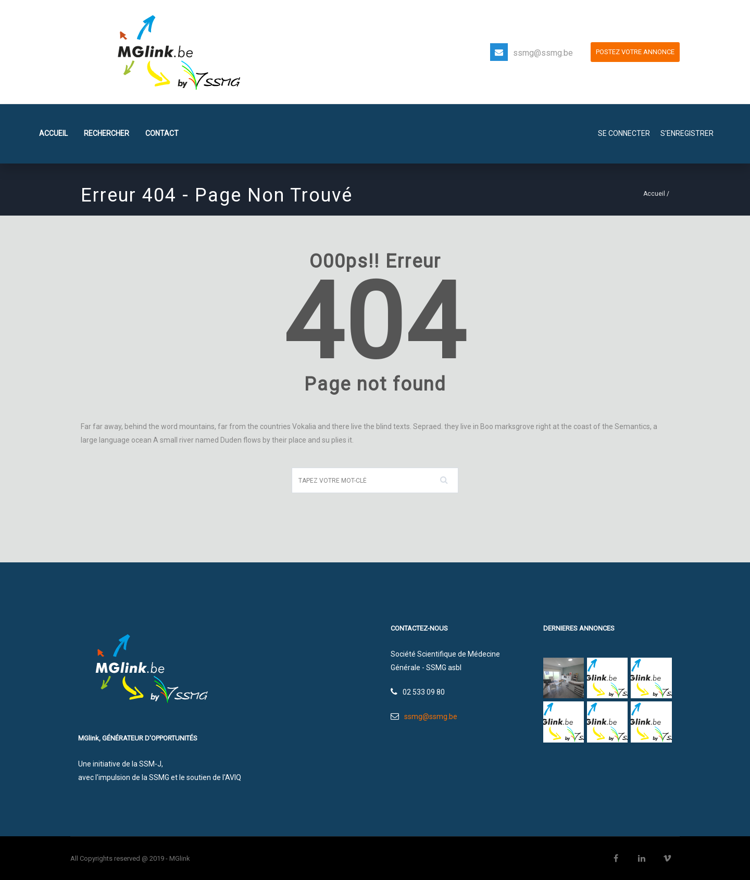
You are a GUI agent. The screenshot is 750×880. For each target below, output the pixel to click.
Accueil (53, 133)
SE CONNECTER (624, 133)
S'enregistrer (687, 133)
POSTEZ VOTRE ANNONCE (635, 52)
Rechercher (106, 133)
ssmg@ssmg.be (543, 53)
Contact (162, 133)
